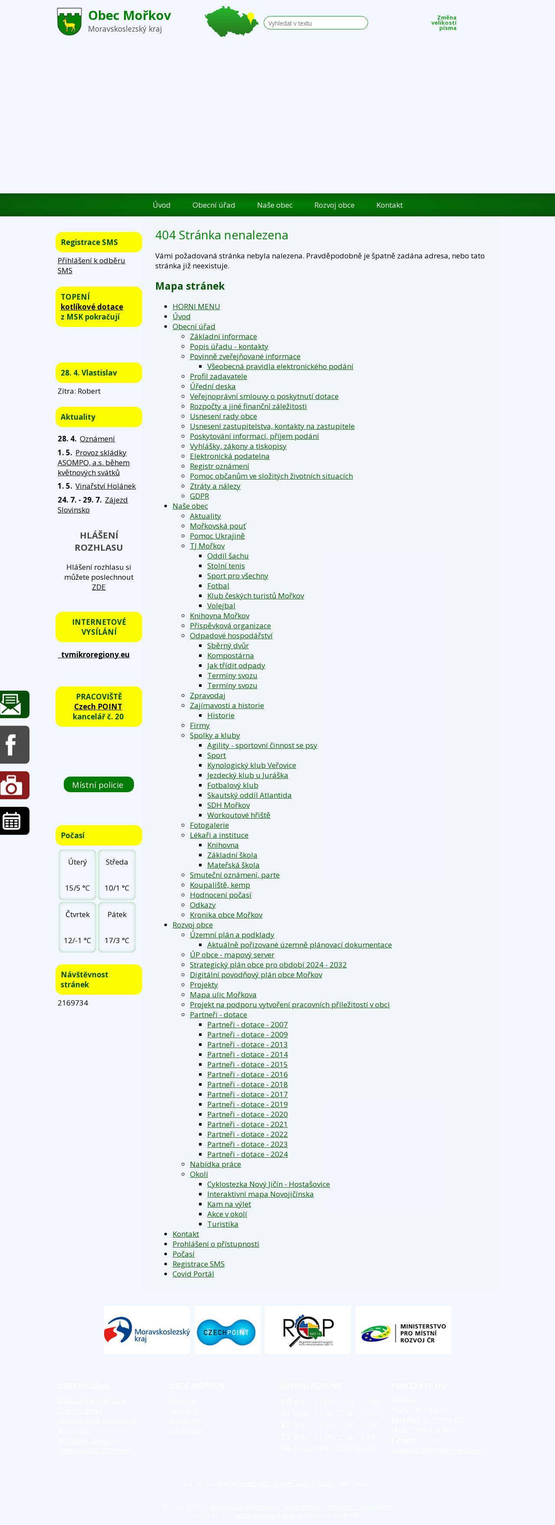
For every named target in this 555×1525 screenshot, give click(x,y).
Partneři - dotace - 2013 (247, 1044)
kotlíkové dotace (92, 307)
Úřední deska (213, 386)
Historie (221, 715)
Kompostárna (230, 655)
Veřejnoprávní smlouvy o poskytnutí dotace (264, 396)
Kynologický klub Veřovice (251, 765)
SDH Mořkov (228, 805)
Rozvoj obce (334, 205)
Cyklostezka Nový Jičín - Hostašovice (268, 1184)
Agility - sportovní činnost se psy (262, 745)
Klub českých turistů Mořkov (255, 596)
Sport (216, 755)
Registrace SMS (199, 1264)
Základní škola (232, 855)
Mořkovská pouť (218, 526)
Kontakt (389, 205)
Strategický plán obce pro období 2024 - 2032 (268, 965)
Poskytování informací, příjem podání (254, 436)
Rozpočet (73, 1430)
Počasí (184, 1254)
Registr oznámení (219, 466)
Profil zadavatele (218, 376)
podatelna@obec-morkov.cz (438, 1450)
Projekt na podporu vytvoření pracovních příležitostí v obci (290, 1004)
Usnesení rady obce (223, 416)
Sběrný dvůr (228, 645)
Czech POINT (98, 707)
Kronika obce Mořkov (226, 915)
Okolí (199, 1174)
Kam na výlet (229, 1204)
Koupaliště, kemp (220, 885)
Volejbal (221, 606)
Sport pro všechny (237, 576)
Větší (494, 20)
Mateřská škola (233, 865)
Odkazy (203, 905)
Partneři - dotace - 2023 (247, 1144)
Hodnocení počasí (220, 895)
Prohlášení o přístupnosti (216, 1244)
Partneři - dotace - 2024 (247, 1154)
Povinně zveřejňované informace (245, 356)
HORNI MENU (196, 306)
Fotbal (218, 586)
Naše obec (275, 205)
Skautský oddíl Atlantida (249, 795)
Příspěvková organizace (230, 625)
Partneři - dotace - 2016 (247, 1074)
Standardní (480, 20)
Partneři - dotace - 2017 (247, 1094)
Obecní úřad (214, 205)
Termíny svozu (232, 675)
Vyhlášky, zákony (87, 1440)
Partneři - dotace (218, 1014)
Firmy (200, 725)
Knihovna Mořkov (219, 615)
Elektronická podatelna (230, 456)
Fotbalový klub (232, 785)
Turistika (222, 1224)
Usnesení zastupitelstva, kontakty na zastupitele (272, 426)
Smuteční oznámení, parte (235, 875)
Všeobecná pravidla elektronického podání (280, 366)
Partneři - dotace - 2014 (247, 1054)
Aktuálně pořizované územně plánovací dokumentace (299, 945)
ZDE (99, 587)
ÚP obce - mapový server (232, 955)
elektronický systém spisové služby (287, 1483)
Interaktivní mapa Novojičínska (260, 1194)
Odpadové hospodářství (231, 635)
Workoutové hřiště (239, 815)
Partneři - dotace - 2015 (247, 1064)
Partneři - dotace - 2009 (247, 1034)
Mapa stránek (301, 1507)
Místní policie (99, 784)
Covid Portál (193, 1274)
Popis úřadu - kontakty (229, 346)
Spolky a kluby (215, 735)
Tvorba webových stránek (266, 1515)
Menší (467, 20)
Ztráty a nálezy (215, 486)
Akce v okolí (227, 1214)
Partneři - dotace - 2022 (247, 1134)
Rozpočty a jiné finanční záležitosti (248, 406)
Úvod (162, 205)
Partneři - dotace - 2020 (247, 1114)
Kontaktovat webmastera (245, 1507)
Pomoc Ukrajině (217, 536)
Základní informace (223, 336)
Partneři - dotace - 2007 (247, 1024)
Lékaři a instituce (219, 835)
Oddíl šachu (228, 556)
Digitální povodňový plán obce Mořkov (256, 975)
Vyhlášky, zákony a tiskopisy (238, 446)
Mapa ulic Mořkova (223, 994)
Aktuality (205, 516)
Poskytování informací (96, 1450)
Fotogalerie (209, 825)
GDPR (199, 496)
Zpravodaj (207, 695)
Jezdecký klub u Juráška (247, 775)
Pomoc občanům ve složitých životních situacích (271, 476)
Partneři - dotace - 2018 (247, 1084)
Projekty (204, 984)
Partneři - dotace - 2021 (247, 1124)
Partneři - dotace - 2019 (247, 1104)
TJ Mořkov (207, 546)
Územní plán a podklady (232, 935)
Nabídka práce (215, 1164)
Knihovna (223, 845)
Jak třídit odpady (236, 665)
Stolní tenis (226, 566)
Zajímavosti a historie (227, 705)
